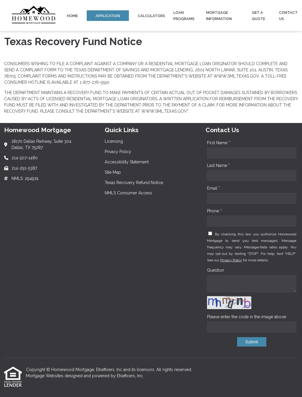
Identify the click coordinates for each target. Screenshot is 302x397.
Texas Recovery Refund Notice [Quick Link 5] (134, 182)
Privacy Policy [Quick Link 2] (118, 151)
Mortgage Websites (45, 375)
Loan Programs (184, 15)
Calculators (151, 16)
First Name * (218, 142)
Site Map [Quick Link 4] (113, 172)
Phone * (214, 211)
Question (215, 270)
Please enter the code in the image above (246, 316)
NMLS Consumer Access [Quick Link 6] (128, 193)
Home (72, 16)
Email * (213, 188)
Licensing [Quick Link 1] (114, 141)
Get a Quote (258, 15)
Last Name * (218, 165)
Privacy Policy (231, 260)
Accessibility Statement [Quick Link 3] (127, 162)
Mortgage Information (219, 15)
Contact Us (288, 15)
